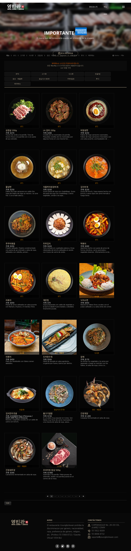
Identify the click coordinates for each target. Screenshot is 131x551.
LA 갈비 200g (49, 123)
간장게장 (84, 406)
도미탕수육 (48, 349)
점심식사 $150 (88, 71)
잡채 (82, 349)
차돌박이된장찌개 (50, 180)
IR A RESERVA (65, 51)
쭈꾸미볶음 (10, 236)
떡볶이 (83, 236)
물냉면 (8, 180)
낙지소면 (84, 293)
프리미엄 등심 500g (51, 463)
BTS (11, 71)
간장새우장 (10, 463)
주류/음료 (103, 71)
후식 (11, 76)
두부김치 (47, 236)
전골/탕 (57, 71)
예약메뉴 (27, 76)
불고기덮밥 (48, 406)
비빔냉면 (84, 123)
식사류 (42, 71)
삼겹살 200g (11, 123)
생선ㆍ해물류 (73, 71)
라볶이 (8, 293)
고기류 (27, 71)
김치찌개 (84, 180)
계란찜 (46, 293)
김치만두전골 (11, 406)
